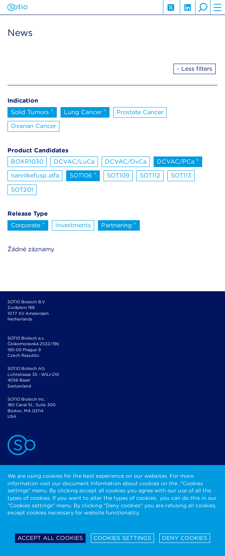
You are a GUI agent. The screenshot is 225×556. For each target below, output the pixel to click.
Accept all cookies (50, 538)
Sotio (17, 7)
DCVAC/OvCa (126, 161)
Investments (73, 225)
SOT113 (181, 175)
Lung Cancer (85, 111)
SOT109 (118, 175)
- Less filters (194, 68)
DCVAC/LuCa (74, 161)
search (202, 7)
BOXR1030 (27, 161)
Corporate (28, 225)
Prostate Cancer (140, 112)
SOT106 (83, 175)
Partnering (118, 225)
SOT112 (150, 175)
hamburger (217, 7)
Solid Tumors (32, 111)
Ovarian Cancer (33, 126)
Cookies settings (122, 538)
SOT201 (22, 189)
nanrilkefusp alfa (35, 175)
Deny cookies (184, 538)
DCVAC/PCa (178, 161)
